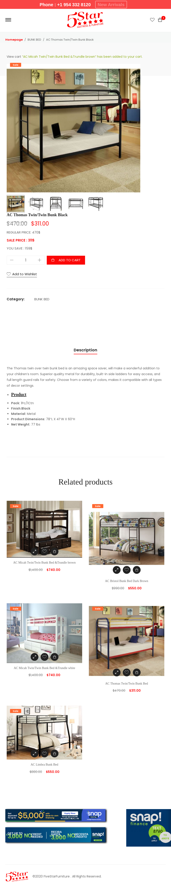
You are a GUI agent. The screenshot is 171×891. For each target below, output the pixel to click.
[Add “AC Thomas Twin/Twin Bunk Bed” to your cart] (136, 672)
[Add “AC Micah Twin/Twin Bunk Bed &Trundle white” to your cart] (54, 657)
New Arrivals (111, 4)
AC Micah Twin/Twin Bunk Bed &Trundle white (44, 668)
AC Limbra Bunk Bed (44, 764)
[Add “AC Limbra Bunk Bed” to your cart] (54, 753)
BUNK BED (41, 299)
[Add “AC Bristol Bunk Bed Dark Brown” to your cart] (136, 570)
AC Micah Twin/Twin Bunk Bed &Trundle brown (44, 562)
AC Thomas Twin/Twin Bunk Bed (126, 683)
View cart (14, 56)
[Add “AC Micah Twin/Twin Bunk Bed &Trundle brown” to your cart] (54, 551)
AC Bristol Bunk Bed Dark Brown (126, 581)
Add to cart (70, 260)
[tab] (85, 350)
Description (85, 350)
